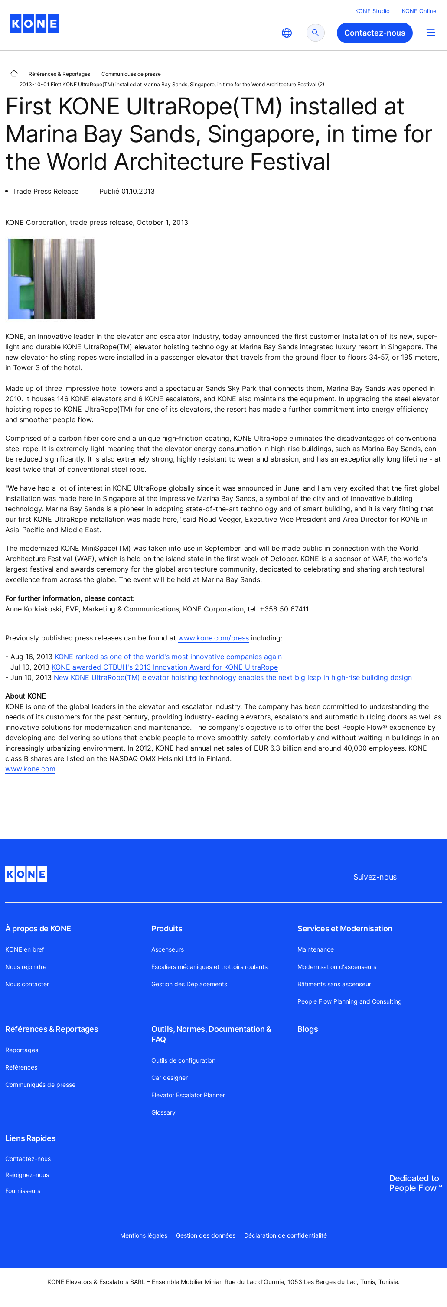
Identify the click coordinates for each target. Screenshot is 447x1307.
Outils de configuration (183, 1060)
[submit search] (315, 32)
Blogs (307, 1029)
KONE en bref (24, 949)
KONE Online (419, 10)
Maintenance (315, 949)
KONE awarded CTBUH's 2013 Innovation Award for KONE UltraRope (165, 667)
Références (21, 1067)
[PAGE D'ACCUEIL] (13, 73)
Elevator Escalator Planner (188, 1095)
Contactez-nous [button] (374, 32)
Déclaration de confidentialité (285, 1235)
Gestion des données (205, 1235)
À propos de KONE (38, 928)
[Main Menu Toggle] (431, 32)
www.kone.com (30, 768)
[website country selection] (286, 33)
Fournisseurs (22, 1190)
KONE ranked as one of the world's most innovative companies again (168, 656)
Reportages (21, 1049)
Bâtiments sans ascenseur (334, 984)
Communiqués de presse (131, 74)
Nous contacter (27, 984)
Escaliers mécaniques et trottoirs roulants (209, 966)
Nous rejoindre (25, 966)
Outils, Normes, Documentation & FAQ (211, 1034)
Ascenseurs (167, 949)
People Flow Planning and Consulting (349, 1001)
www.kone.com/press (213, 638)
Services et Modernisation (344, 928)
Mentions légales (143, 1235)
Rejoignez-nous (27, 1174)
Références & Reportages (59, 74)
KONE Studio (372, 10)
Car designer (169, 1077)
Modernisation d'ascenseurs (336, 966)
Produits (166, 928)
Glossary (163, 1112)
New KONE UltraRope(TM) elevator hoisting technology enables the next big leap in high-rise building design (233, 677)
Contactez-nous (28, 1158)
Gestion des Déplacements (189, 984)
